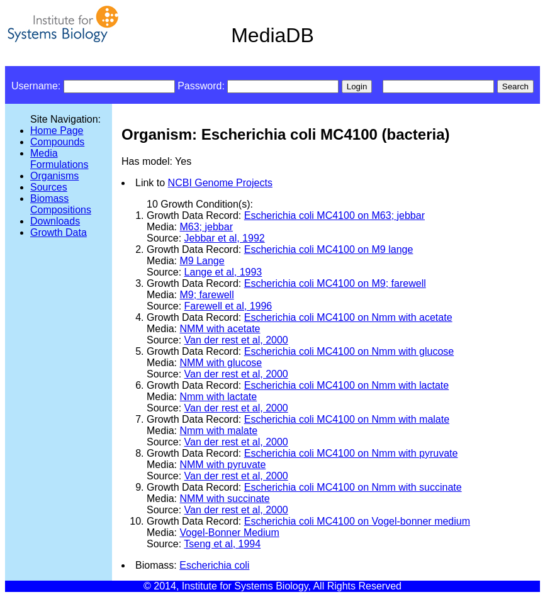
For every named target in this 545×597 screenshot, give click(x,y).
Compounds (57, 142)
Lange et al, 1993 (223, 272)
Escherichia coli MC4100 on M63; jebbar (334, 215)
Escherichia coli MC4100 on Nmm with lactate (346, 385)
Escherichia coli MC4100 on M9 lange (328, 249)
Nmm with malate (218, 430)
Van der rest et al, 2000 (236, 340)
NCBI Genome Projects (220, 182)
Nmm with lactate (218, 396)
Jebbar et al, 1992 (224, 238)
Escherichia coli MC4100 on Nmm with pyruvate (351, 453)
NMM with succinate (224, 498)
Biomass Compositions (60, 204)
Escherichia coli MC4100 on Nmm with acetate (348, 317)
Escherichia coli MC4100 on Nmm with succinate (353, 487)
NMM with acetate (219, 328)
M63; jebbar (206, 226)
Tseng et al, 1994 (222, 543)
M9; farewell (206, 294)
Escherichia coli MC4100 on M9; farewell (335, 283)
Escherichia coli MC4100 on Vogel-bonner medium (357, 521)
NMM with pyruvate (222, 464)
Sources (48, 187)
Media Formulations (59, 159)
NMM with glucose (220, 362)
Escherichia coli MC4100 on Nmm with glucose (349, 351)
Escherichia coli (214, 565)
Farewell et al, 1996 (228, 306)
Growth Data (58, 232)
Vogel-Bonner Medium (229, 532)
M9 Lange (201, 260)
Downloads (55, 221)
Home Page (57, 130)
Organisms (54, 175)
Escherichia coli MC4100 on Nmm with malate (346, 419)
